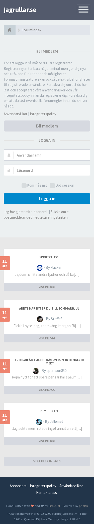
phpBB (83, 506)
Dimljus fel (49, 411)
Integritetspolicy (43, 113)
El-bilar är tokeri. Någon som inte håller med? (49, 361)
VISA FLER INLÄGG (47, 461)
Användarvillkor (15, 113)
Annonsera (18, 485)
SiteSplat (54, 506)
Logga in (47, 198)
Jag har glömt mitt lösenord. (25, 211)
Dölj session (62, 185)
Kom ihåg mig (35, 185)
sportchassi (49, 257)
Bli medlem (47, 126)
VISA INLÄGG (47, 287)
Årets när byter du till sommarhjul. (49, 308)
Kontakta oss (46, 492)
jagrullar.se (20, 10)
